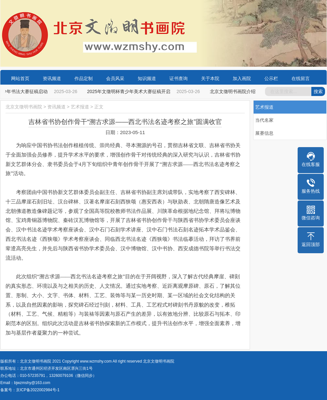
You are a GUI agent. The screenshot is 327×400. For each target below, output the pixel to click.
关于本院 (210, 78)
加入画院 (242, 78)
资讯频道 (52, 78)
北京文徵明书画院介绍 (233, 91)
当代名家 (264, 120)
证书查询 (178, 78)
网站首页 (20, 78)
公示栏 (271, 78)
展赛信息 (264, 133)
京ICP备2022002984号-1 (37, 390)
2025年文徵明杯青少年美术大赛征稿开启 (129, 91)
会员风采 (115, 78)
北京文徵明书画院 (24, 106)
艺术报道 (80, 106)
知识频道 (147, 78)
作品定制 (83, 78)
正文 (98, 106)
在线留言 (300, 78)
